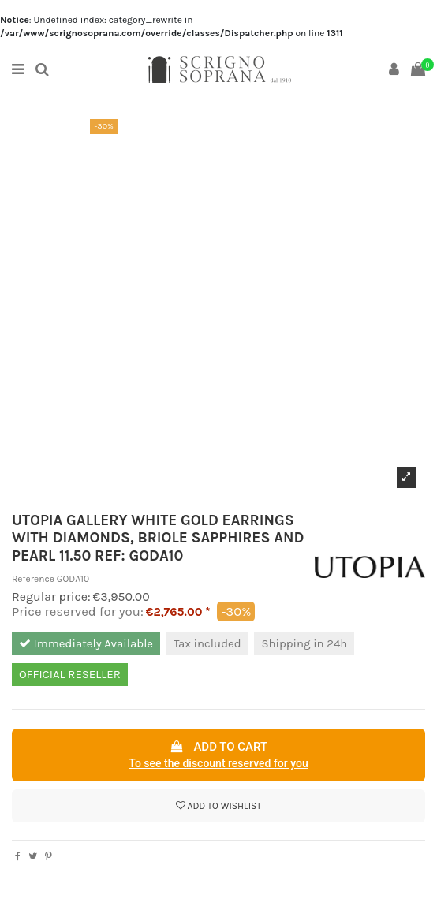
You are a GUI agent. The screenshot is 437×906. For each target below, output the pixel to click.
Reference (33, 578)
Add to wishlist (219, 805)
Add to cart (218, 756)
